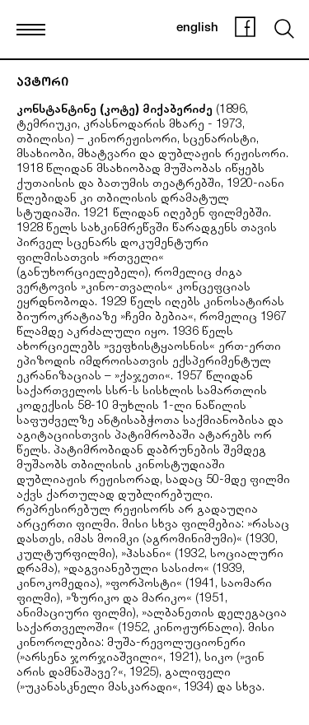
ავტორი (42, 84)
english (197, 28)
